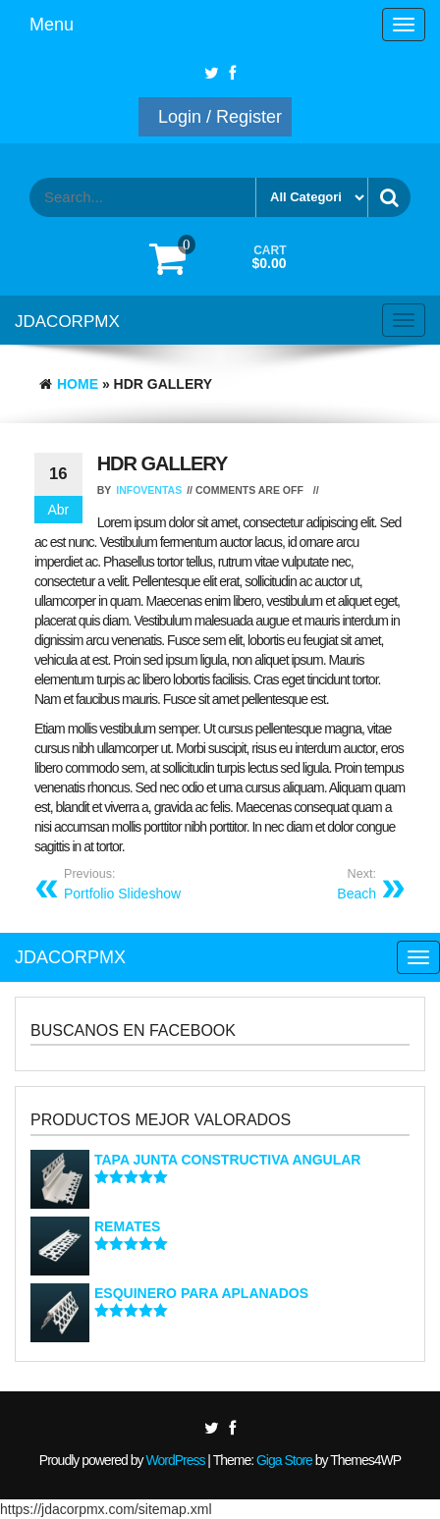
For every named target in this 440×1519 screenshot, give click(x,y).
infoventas (149, 490)
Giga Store (284, 1460)
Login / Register (220, 117)
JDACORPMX (67, 321)
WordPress (174, 1460)
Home (77, 384)
